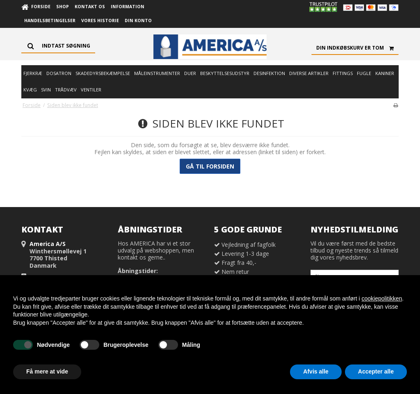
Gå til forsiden (210, 166)
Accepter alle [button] (376, 371)
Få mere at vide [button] (47, 371)
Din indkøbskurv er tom (357, 48)
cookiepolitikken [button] (381, 298)
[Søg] (58, 45)
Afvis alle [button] (315, 371)
